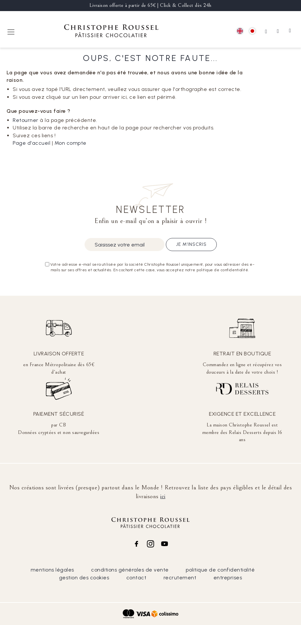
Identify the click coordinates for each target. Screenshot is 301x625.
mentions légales (52, 570)
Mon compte (71, 143)
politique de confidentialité (220, 570)
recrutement (180, 577)
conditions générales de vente (130, 570)
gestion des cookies (84, 577)
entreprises (228, 577)
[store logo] (111, 31)
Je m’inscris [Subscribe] (191, 244)
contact (136, 577)
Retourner (26, 120)
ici (163, 496)
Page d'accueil (31, 143)
